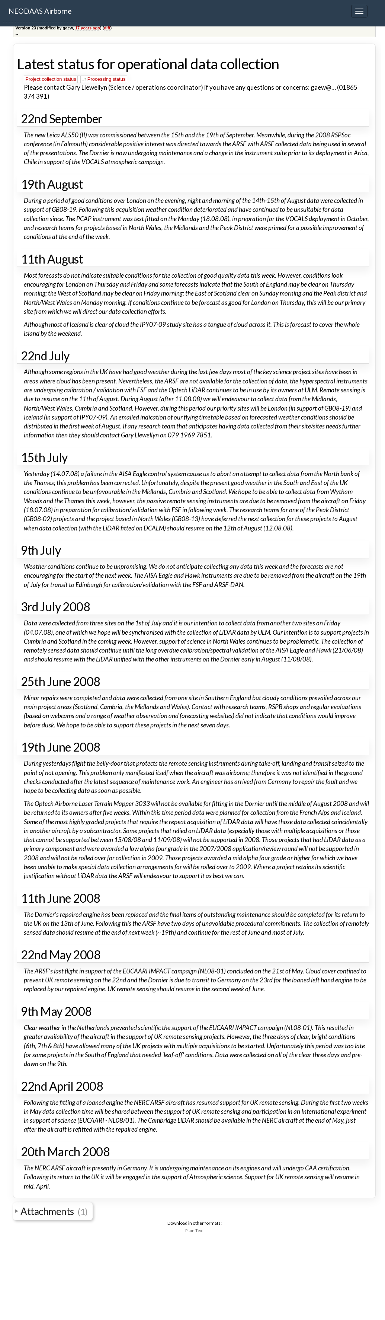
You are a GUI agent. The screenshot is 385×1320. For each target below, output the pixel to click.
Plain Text (194, 1230)
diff (107, 28)
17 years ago (87, 28)
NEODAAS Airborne (40, 11)
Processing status (104, 79)
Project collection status (50, 79)
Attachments (54, 1211)
